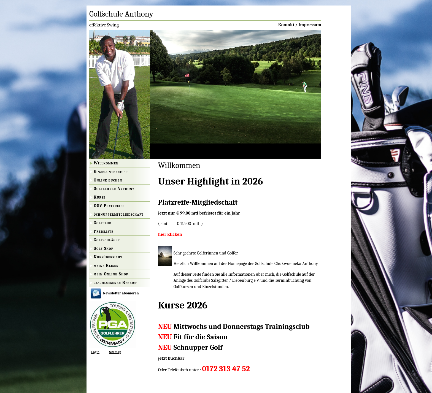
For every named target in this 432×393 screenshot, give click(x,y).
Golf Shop (104, 248)
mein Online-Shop (111, 274)
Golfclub (103, 222)
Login (95, 352)
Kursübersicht (108, 256)
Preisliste (104, 231)
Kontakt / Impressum (299, 24)
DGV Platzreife (109, 205)
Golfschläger (107, 239)
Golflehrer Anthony (114, 188)
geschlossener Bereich (116, 282)
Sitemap (115, 352)
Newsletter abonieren (121, 293)
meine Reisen (106, 265)
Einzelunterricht (111, 171)
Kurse (100, 197)
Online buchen (108, 180)
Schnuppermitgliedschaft (119, 214)
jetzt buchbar (171, 358)
